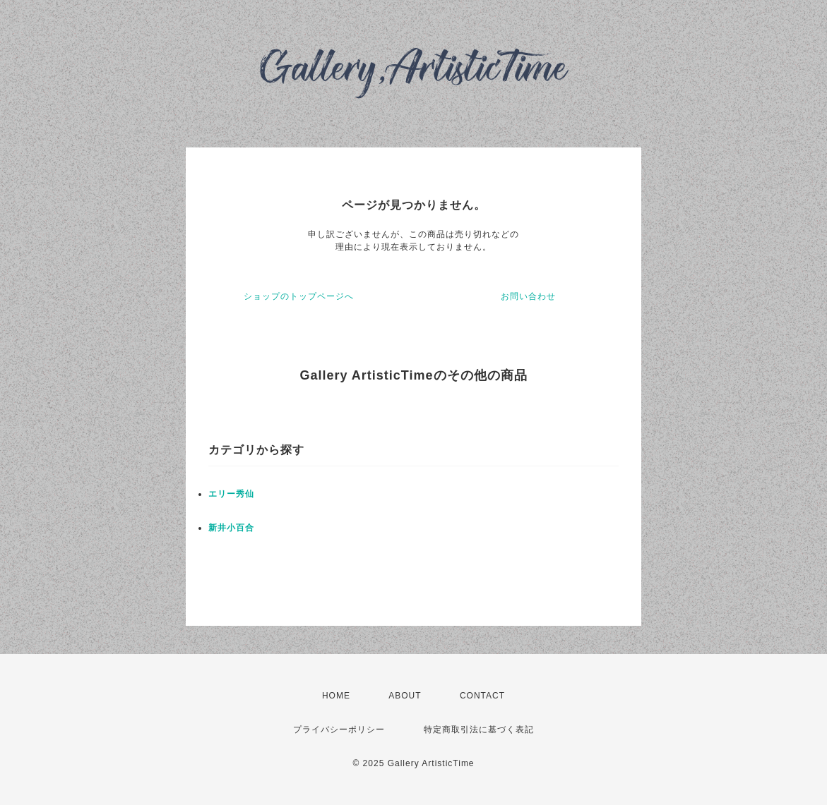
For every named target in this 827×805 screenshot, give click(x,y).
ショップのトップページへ (299, 296)
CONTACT (482, 696)
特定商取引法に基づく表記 (479, 729)
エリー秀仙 (231, 494)
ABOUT (404, 696)
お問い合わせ (528, 296)
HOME (336, 696)
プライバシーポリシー (339, 729)
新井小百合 (231, 528)
